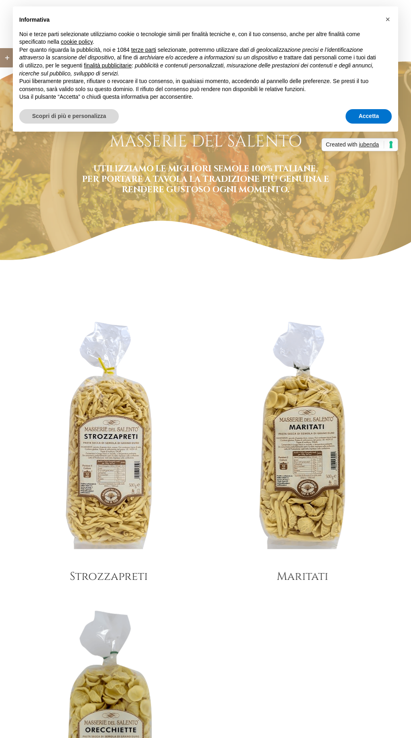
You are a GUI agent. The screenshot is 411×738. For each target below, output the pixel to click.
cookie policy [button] (77, 42)
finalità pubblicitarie (108, 65)
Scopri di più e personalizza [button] (69, 116)
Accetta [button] (368, 116)
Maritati (294, 576)
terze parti (143, 50)
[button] (387, 19)
